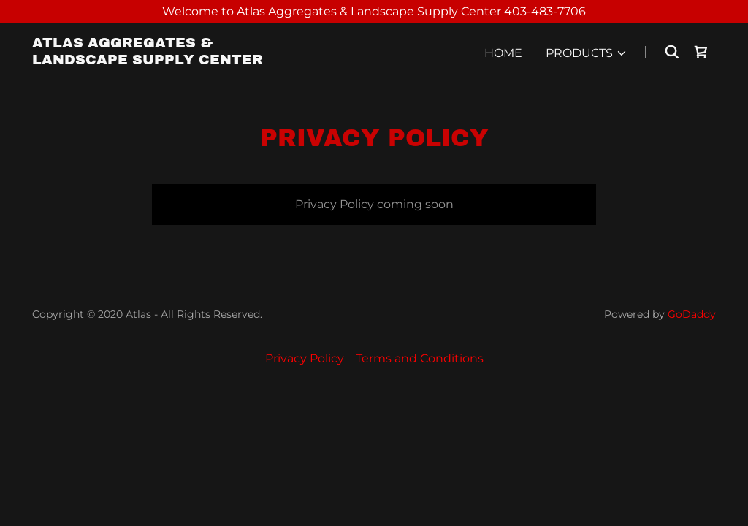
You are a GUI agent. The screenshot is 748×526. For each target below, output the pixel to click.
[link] (152, 60)
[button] (586, 53)
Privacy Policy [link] (304, 358)
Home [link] (503, 53)
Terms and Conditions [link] (420, 358)
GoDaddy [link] (692, 314)
